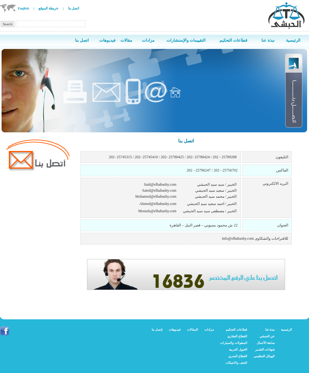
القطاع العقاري (237, 336)
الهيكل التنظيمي (264, 356)
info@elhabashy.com (238, 238)
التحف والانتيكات (236, 362)
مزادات (209, 329)
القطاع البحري (237, 356)
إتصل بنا (157, 329)
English (23, 8)
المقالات (192, 329)
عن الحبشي (267, 336)
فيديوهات (175, 329)
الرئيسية (286, 329)
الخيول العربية (238, 349)
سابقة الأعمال (266, 343)
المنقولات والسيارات (233, 343)
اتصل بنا (73, 8)
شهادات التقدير (265, 349)
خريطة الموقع (48, 8)
